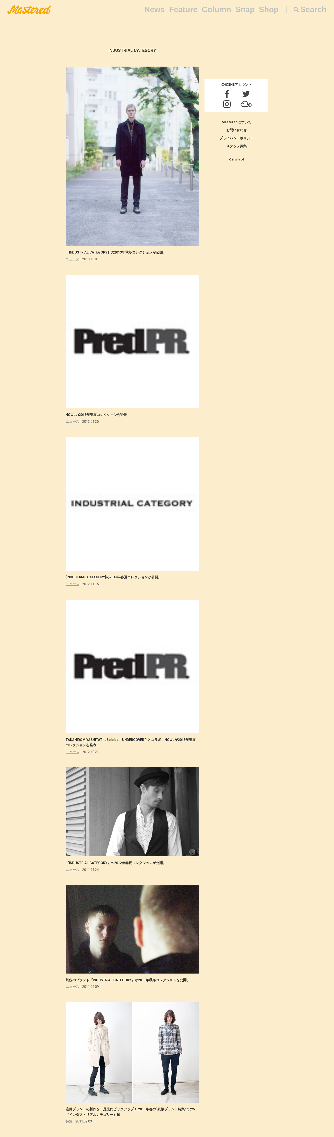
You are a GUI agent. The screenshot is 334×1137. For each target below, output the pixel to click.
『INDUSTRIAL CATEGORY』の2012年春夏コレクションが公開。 (116, 863)
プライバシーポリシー (236, 138)
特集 (69, 1121)
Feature (183, 9)
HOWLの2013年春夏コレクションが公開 (96, 415)
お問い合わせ (236, 130)
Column (216, 9)
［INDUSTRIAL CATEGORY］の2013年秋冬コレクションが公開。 (116, 252)
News (154, 9)
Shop (269, 9)
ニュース (72, 259)
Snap (245, 9)
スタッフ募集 (236, 146)
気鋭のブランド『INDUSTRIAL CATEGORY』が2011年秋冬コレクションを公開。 (128, 980)
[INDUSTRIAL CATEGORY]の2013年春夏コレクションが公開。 (113, 577)
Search (313, 9)
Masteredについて (236, 122)
